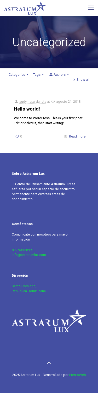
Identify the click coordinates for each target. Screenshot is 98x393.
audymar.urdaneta (32, 101)
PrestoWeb (77, 375)
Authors (59, 75)
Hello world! (27, 109)
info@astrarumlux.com (29, 255)
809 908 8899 (22, 250)
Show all (80, 79)
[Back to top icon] (49, 362)
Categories (19, 75)
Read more (77, 136)
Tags (39, 75)
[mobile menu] (91, 7)
